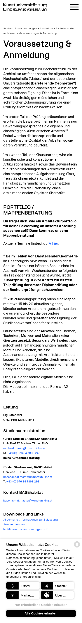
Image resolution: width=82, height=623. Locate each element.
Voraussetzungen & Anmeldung (38, 33)
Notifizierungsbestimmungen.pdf (25, 529)
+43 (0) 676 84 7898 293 (22, 481)
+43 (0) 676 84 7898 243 (23, 453)
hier (55, 243)
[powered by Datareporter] (76, 547)
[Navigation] (74, 7)
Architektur (46, 28)
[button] (23, 586)
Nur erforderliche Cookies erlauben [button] (41, 605)
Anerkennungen (14, 524)
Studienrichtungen (26, 28)
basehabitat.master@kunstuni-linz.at (27, 477)
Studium (8, 28)
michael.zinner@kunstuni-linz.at (24, 448)
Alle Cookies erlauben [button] (40, 613)
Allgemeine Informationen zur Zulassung (30, 519)
